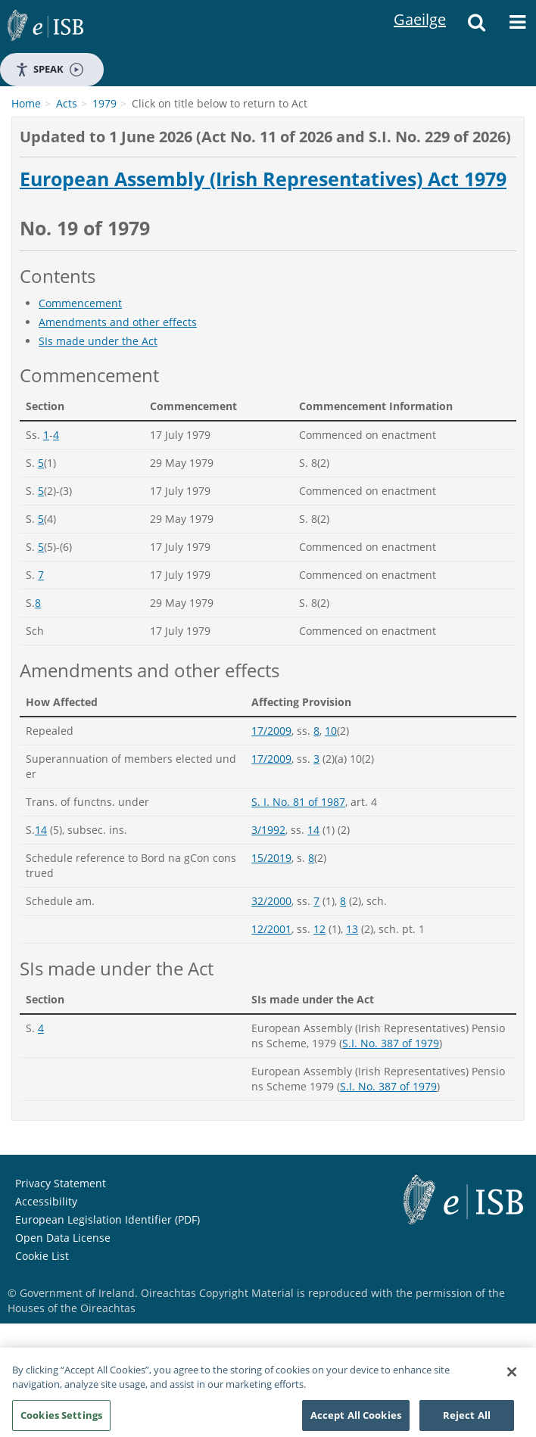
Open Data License (63, 1237)
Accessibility (46, 1201)
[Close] (511, 1377)
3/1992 (268, 830)
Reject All (467, 1420)
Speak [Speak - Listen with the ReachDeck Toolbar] (49, 69)
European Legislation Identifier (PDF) (107, 1219)
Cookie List (42, 1256)
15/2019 (271, 858)
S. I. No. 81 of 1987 (298, 802)
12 (319, 929)
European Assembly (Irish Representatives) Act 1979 (263, 179)
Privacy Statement (60, 1183)
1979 (104, 103)
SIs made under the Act (98, 341)
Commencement (80, 303)
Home (26, 103)
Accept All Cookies (355, 1420)
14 (41, 830)
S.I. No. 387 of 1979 (390, 1043)
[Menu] (517, 26)
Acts (66, 103)
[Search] (476, 26)
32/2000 (271, 901)
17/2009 (271, 730)
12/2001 (271, 929)
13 (352, 929)
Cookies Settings (61, 1420)
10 (331, 730)
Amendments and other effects (118, 322)
